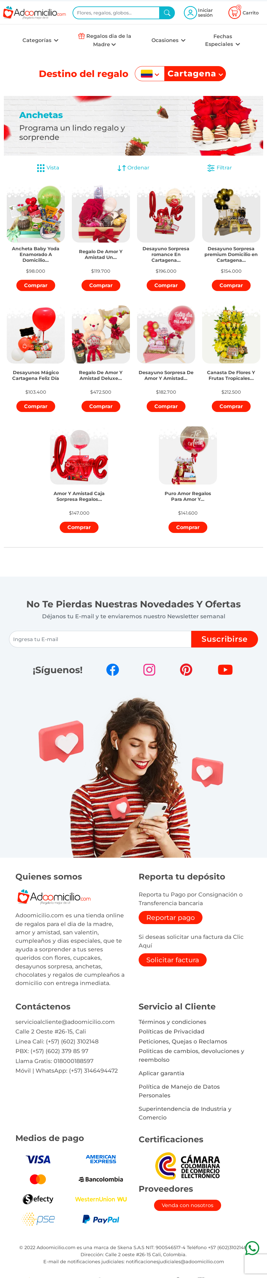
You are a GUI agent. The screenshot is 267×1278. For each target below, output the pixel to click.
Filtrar (219, 168)
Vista (47, 168)
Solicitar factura (172, 960)
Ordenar (133, 168)
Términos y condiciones (172, 1021)
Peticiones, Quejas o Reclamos (183, 1041)
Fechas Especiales (219, 40)
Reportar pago (170, 917)
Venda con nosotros (187, 1205)
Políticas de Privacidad (171, 1031)
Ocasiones (165, 40)
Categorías (37, 40)
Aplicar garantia (162, 1073)
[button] (36, 251)
